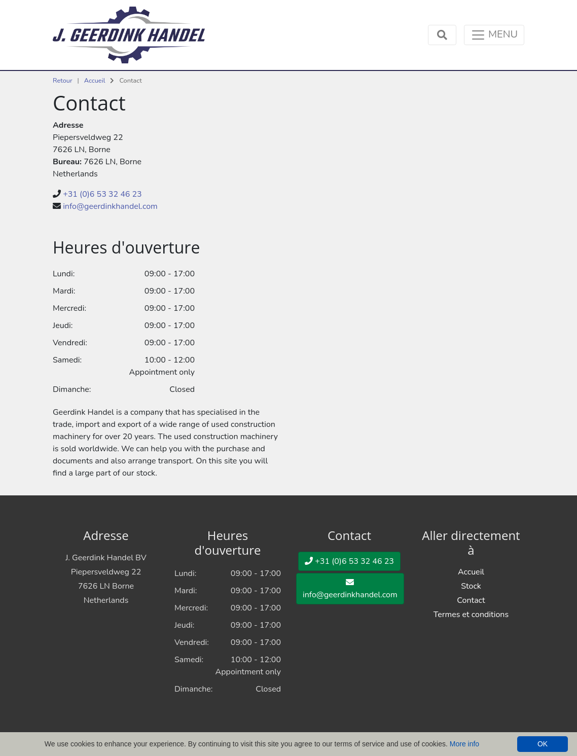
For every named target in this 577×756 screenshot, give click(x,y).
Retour (63, 80)
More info (464, 744)
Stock (471, 586)
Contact (471, 600)
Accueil (94, 80)
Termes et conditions (471, 614)
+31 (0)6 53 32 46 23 (102, 194)
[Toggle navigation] (494, 35)
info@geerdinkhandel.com (110, 206)
